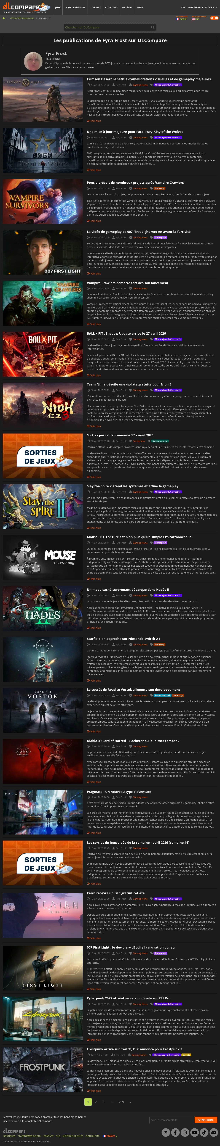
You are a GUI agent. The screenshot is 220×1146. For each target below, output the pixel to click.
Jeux (57, 7)
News (140, 7)
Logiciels (95, 7)
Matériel (127, 7)
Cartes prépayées (75, 7)
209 (121, 1102)
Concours (111, 7)
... (112, 1102)
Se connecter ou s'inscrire (197, 7)
